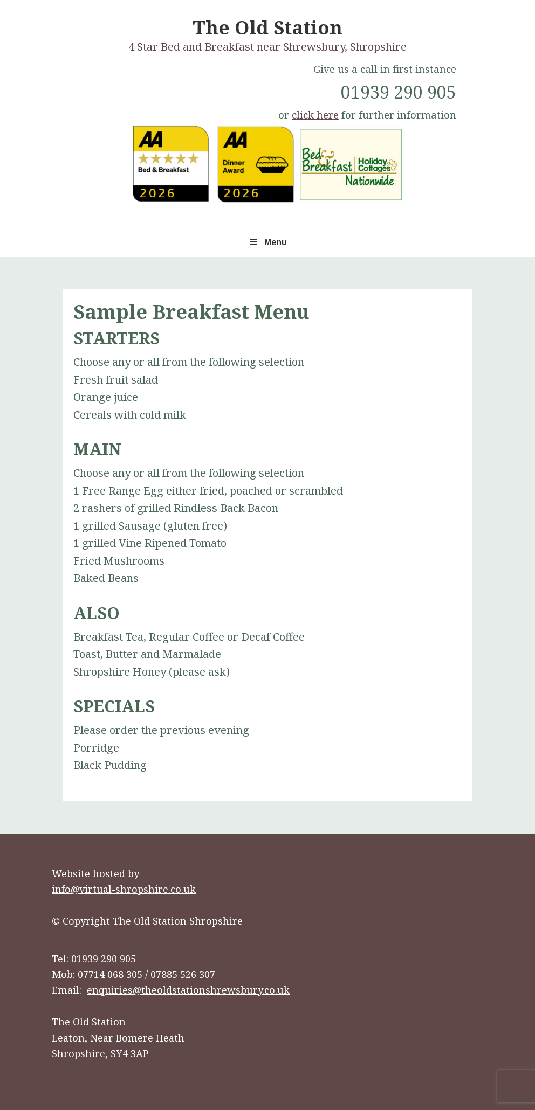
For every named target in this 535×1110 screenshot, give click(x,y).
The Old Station (267, 27)
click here (315, 114)
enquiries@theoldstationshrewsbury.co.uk (188, 989)
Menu (275, 242)
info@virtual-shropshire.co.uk (124, 889)
